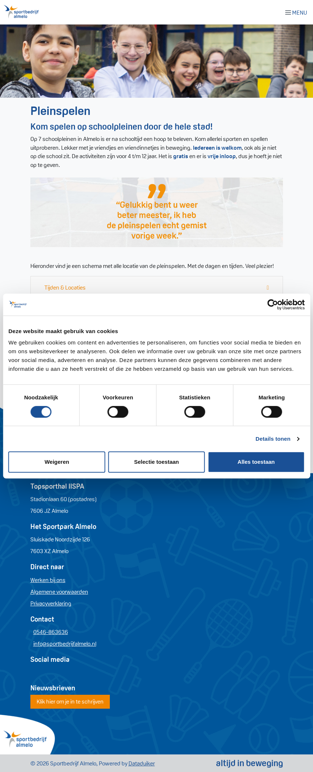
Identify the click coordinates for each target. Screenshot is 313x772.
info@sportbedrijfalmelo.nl (64, 643)
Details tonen (273, 439)
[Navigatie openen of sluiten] (297, 12)
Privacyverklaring (50, 603)
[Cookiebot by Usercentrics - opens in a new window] (273, 304)
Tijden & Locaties (65, 287)
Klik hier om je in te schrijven (70, 701)
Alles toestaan (256, 462)
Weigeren (57, 462)
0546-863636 (50, 631)
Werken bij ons (48, 579)
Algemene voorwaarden (59, 591)
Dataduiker (141, 763)
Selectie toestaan (156, 462)
